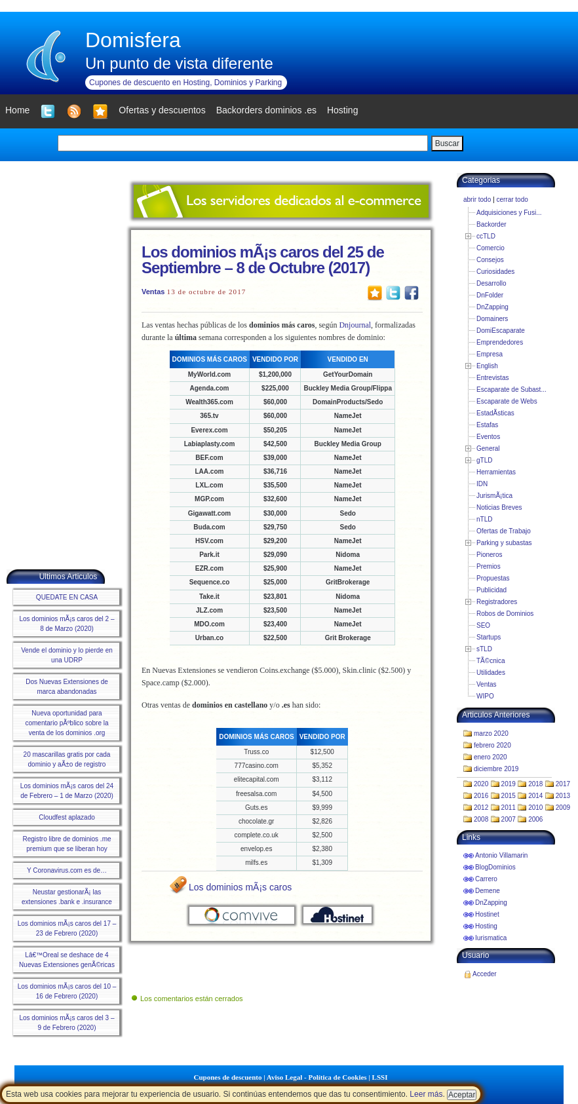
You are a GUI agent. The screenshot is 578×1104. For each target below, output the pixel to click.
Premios (488, 566)
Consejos (490, 259)
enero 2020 (490, 757)
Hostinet (487, 914)
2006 (535, 819)
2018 (535, 784)
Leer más (426, 1094)
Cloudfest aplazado (67, 817)
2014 (535, 795)
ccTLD (485, 236)
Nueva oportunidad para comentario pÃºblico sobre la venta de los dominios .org (66, 723)
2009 (563, 807)
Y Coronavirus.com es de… (67, 870)
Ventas (153, 291)
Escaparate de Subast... (511, 389)
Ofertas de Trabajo (503, 531)
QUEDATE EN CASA (67, 597)
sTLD (484, 649)
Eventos (488, 436)
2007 (508, 819)
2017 (563, 784)
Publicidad (491, 590)
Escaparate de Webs (506, 401)
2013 (563, 795)
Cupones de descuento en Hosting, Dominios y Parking (185, 82)
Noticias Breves (499, 507)
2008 (481, 819)
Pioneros (489, 554)
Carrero (486, 879)
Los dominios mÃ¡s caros (240, 887)
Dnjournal (355, 325)
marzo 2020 (491, 733)
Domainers (492, 318)
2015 (508, 795)
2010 (535, 807)
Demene (487, 890)
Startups (488, 637)
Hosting (486, 926)
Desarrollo (491, 283)
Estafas (487, 424)
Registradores (496, 601)
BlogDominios (495, 867)
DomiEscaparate (500, 330)
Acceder (484, 974)
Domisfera (133, 40)
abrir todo (477, 199)
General (488, 448)
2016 (481, 795)
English (487, 366)
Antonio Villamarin (501, 855)
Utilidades (490, 672)
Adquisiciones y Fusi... (509, 212)
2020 (481, 784)
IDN (482, 483)
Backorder (491, 224)
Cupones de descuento (228, 1077)
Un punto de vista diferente (179, 63)
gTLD (484, 460)
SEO (483, 625)
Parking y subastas (504, 542)
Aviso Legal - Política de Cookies (317, 1077)
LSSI (380, 1077)
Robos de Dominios (504, 613)
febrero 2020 (492, 745)
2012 (481, 807)
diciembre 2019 (496, 768)
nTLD (484, 519)
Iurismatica (491, 938)
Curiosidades (495, 271)
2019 (508, 784)
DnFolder (489, 295)
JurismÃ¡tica (494, 495)
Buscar (447, 143)
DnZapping (492, 307)
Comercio (490, 248)
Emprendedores (499, 342)
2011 (508, 807)
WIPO (485, 696)
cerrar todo (512, 199)
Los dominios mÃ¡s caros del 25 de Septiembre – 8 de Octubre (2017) (263, 259)
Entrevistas (492, 377)
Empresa (489, 354)
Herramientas (496, 472)
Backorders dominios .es (266, 110)
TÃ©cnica (490, 660)
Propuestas (493, 578)
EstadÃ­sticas (495, 413)
